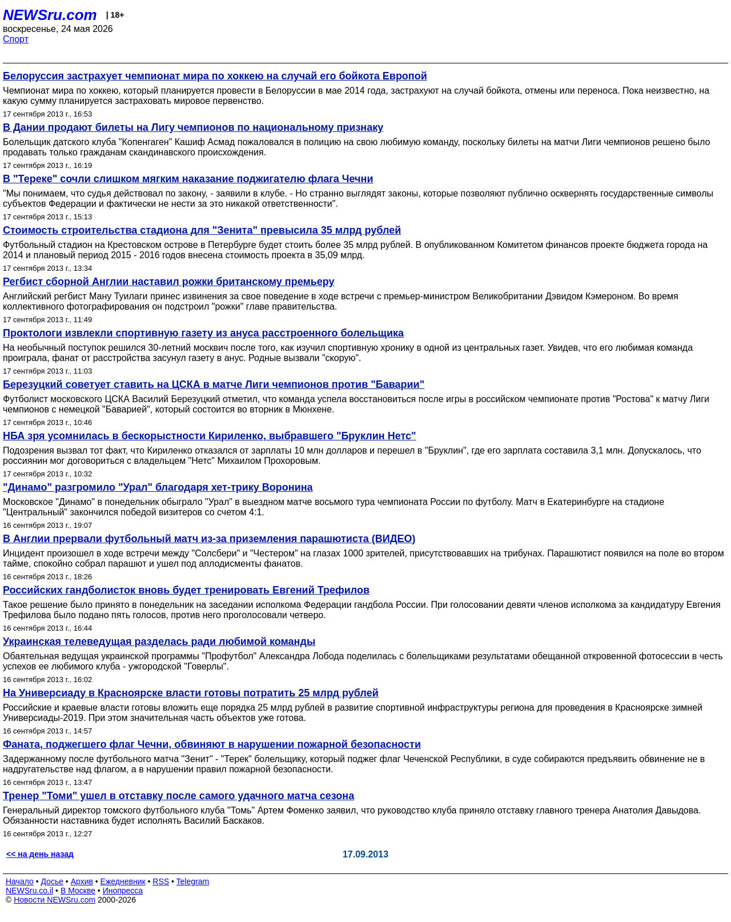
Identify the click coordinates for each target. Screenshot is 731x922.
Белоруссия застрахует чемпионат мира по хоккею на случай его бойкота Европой (215, 76)
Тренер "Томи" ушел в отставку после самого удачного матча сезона (178, 795)
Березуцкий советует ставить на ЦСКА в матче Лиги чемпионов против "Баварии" (213, 384)
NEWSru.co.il (29, 890)
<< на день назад (40, 854)
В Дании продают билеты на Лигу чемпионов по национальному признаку (193, 127)
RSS (160, 881)
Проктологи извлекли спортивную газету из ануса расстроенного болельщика (203, 333)
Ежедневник (123, 881)
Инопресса (123, 890)
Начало (20, 881)
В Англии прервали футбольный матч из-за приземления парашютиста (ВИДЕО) (209, 538)
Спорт (16, 39)
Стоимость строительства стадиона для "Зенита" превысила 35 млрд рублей (202, 230)
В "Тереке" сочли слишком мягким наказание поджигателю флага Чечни (188, 179)
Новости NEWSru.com (54, 899)
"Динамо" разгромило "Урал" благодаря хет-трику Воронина (158, 487)
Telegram (193, 881)
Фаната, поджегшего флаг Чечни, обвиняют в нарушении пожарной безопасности (212, 744)
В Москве (78, 890)
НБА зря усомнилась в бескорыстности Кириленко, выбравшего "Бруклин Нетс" (209, 436)
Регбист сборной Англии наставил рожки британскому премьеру (169, 281)
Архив (82, 881)
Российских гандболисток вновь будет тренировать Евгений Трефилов (186, 590)
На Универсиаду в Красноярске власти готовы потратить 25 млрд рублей (191, 693)
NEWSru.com (50, 14)
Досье (52, 881)
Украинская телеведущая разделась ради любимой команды (159, 641)
